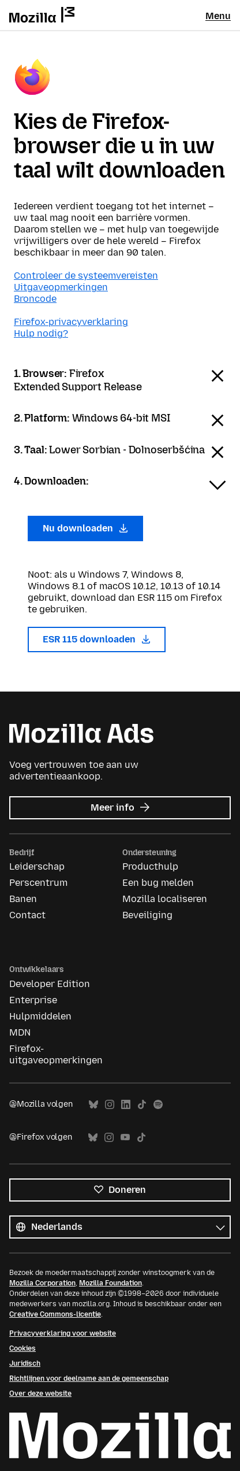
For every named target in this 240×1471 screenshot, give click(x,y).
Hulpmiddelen (40, 1016)
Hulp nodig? (41, 333)
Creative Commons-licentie (55, 1314)
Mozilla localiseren (164, 898)
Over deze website (40, 1393)
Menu (218, 15)
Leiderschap (37, 866)
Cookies (22, 1348)
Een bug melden (158, 882)
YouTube (125, 1137)
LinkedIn (126, 1104)
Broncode (35, 298)
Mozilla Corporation (42, 1283)
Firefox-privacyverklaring (71, 321)
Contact (27, 915)
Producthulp (150, 866)
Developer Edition (49, 983)
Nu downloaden (85, 528)
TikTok (142, 1104)
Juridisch (24, 1363)
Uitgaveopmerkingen (61, 287)
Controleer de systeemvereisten (86, 275)
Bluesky (93, 1104)
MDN (20, 1032)
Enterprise (33, 1000)
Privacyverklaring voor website (62, 1333)
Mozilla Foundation (110, 1283)
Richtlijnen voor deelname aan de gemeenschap (88, 1378)
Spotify (158, 1104)
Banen (23, 898)
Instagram (110, 1104)
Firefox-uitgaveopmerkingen (56, 1054)
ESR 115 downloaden (97, 639)
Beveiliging (147, 915)
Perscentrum (38, 882)
